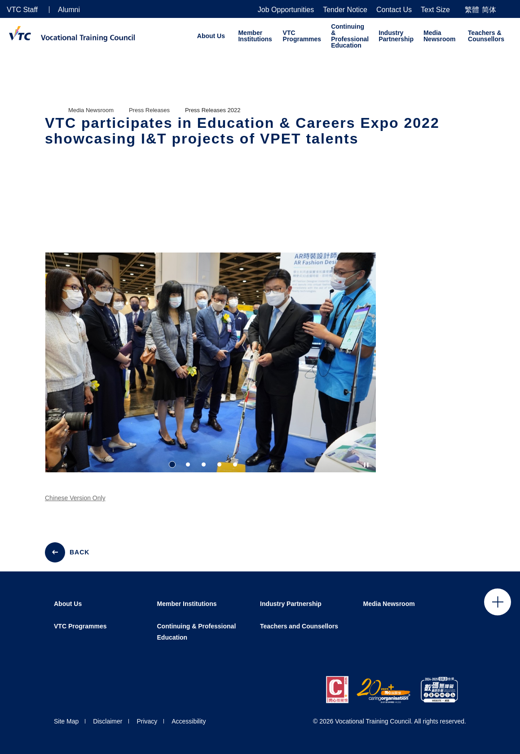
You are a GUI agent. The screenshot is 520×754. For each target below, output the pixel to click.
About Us (211, 35)
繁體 (472, 9)
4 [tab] (219, 464)
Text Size (435, 9)
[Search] (509, 9)
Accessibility (189, 721)
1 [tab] (172, 464)
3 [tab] (204, 464)
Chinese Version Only (75, 506)
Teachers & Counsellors (486, 36)
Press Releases (149, 110)
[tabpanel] (210, 370)
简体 (489, 9)
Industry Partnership (396, 36)
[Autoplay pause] (366, 465)
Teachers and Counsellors (299, 626)
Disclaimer (107, 721)
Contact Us (394, 9)
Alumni (69, 9)
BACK (79, 552)
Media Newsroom (439, 36)
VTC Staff (22, 9)
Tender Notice (345, 9)
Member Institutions (255, 36)
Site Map (66, 721)
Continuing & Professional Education (350, 36)
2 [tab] (188, 464)
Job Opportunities (286, 9)
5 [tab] (235, 464)
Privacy (147, 721)
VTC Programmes (302, 36)
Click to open (497, 601)
